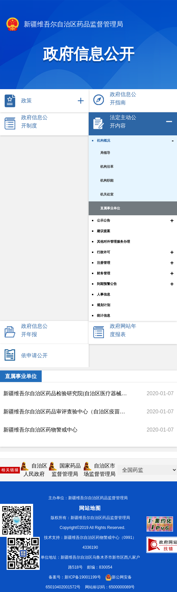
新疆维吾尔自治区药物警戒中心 (40, 430)
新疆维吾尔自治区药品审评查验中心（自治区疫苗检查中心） (65, 411)
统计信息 (103, 315)
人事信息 (103, 294)
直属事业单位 (110, 208)
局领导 (105, 153)
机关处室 (106, 194)
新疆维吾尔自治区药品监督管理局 (64, 25)
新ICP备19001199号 (83, 577)
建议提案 (103, 231)
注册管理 (103, 262)
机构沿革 (106, 166)
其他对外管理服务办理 (113, 241)
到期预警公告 (107, 284)
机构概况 (103, 140)
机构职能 (106, 180)
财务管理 (103, 273)
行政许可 (103, 252)
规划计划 (103, 305)
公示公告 (103, 220)
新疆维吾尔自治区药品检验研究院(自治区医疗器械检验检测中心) (65, 393)
